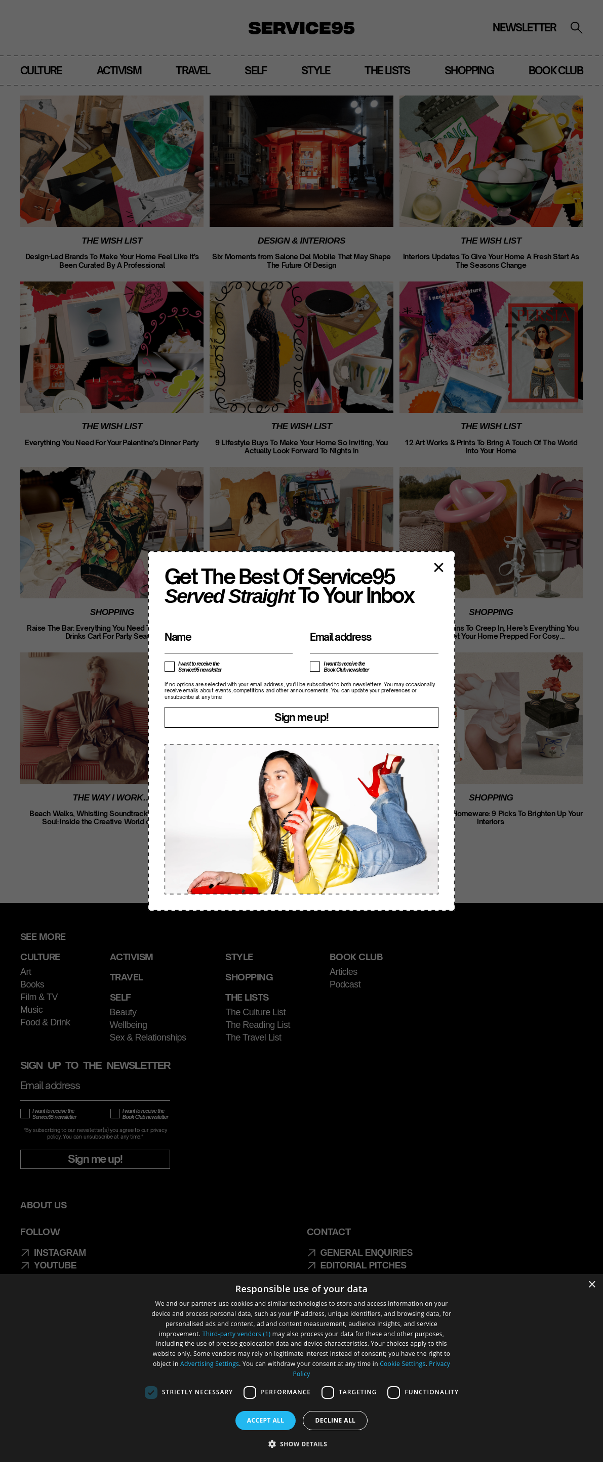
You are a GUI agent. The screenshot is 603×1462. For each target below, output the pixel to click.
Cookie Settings (402, 1363)
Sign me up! (301, 717)
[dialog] (301, 1368)
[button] (302, 1444)
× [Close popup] (439, 566)
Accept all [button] (266, 1420)
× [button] (591, 1285)
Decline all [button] (335, 1420)
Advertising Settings (209, 1363)
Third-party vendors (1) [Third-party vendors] (237, 1334)
